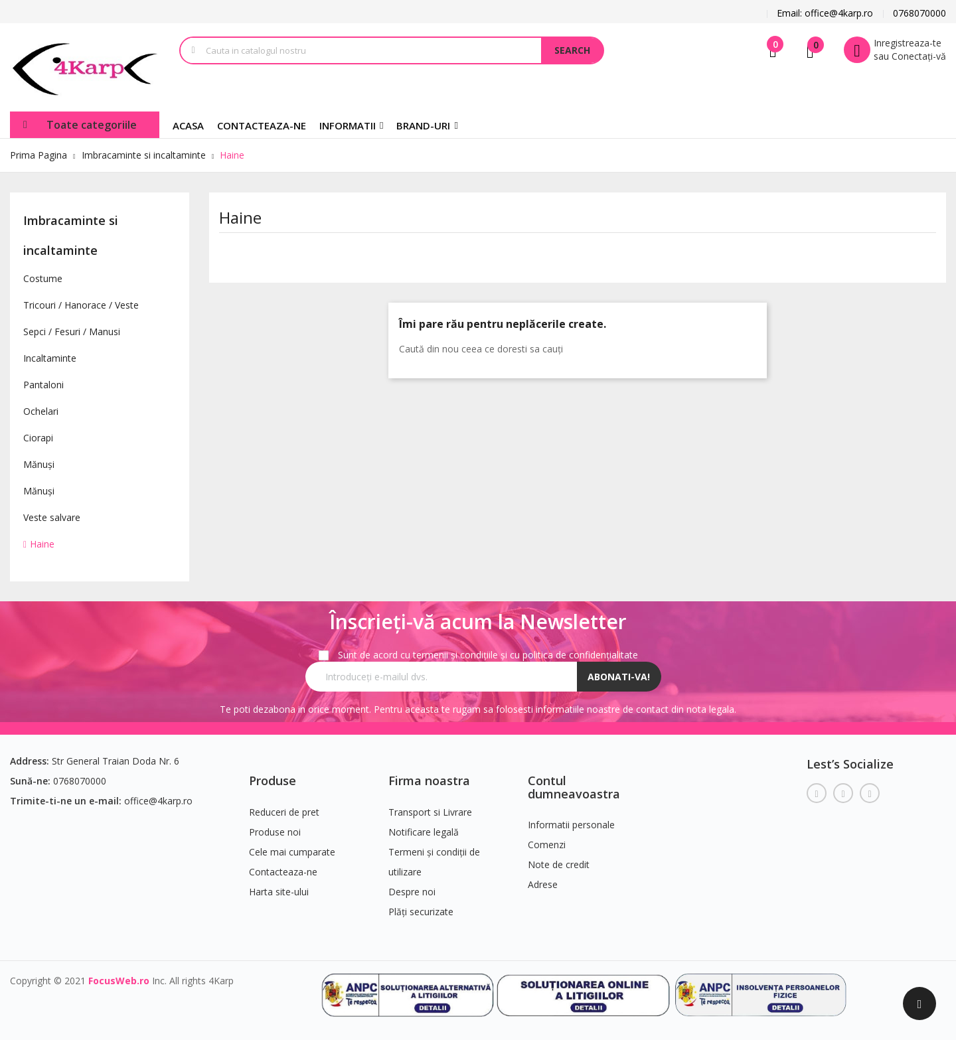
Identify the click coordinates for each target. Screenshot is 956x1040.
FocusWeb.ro (118, 980)
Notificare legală (423, 832)
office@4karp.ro (158, 800)
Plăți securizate (420, 911)
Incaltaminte (49, 358)
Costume (42, 278)
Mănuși (38, 464)
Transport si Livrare (430, 812)
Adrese (543, 884)
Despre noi (412, 891)
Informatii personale (571, 824)
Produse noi (275, 832)
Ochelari (40, 411)
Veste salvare (51, 517)
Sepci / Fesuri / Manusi (71, 331)
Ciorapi (38, 437)
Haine (42, 544)
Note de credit (559, 864)
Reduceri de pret (284, 812)
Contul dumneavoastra (574, 787)
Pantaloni (43, 384)
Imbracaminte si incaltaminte (70, 235)
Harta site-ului (279, 891)
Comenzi (547, 844)
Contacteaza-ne (283, 871)
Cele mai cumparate (292, 852)
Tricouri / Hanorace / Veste (81, 305)
